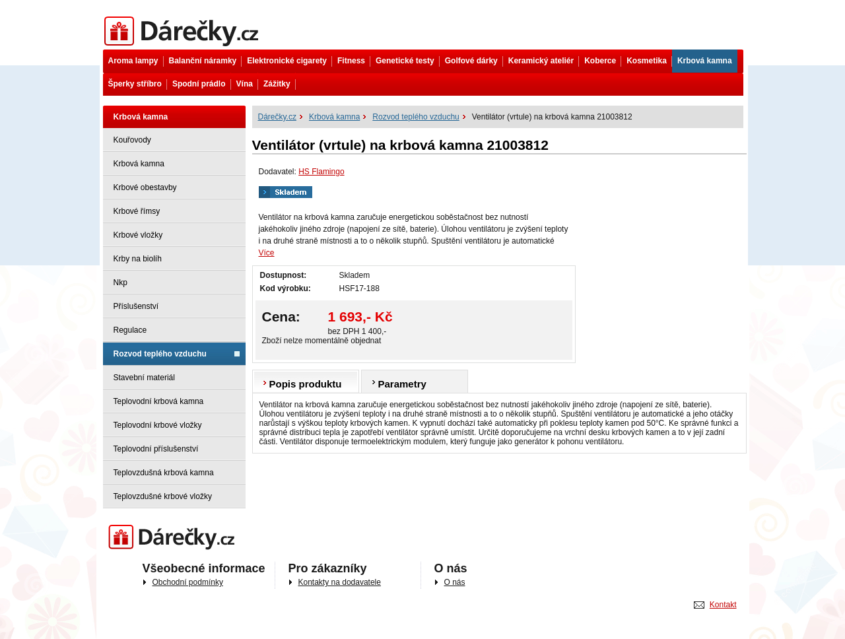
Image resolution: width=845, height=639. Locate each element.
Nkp (120, 282)
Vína (244, 83)
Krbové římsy (137, 211)
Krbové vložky (138, 235)
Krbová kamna (704, 60)
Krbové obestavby (145, 187)
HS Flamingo (321, 171)
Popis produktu (305, 383)
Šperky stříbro (135, 83)
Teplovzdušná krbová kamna (164, 472)
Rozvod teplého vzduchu (160, 353)
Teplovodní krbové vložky (158, 425)
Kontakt (723, 604)
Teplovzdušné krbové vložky (163, 496)
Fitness (351, 60)
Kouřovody (132, 140)
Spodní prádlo (199, 83)
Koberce (600, 60)
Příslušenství (136, 306)
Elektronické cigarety (287, 60)
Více (267, 252)
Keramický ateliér (541, 60)
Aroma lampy (133, 60)
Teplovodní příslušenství (156, 449)
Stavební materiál (144, 377)
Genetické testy (405, 60)
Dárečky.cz (184, 31)
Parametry (402, 383)
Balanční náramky (203, 60)
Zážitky (276, 83)
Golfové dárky (471, 60)
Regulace (130, 330)
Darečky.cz (174, 537)
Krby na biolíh (138, 258)
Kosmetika (646, 60)
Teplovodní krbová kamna (159, 401)
